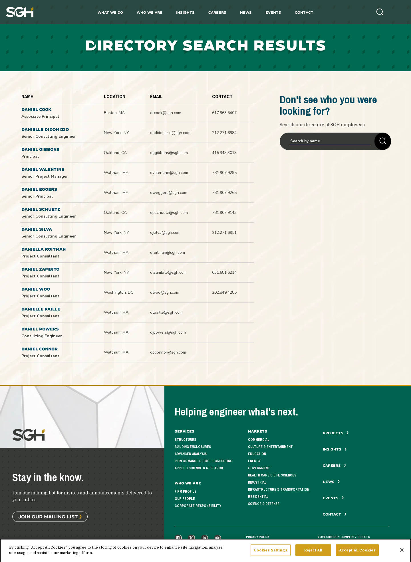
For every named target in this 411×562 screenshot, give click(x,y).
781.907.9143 (224, 212)
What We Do (110, 12)
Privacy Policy (257, 537)
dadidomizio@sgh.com (170, 132)
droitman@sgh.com (167, 252)
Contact (304, 12)
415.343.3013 (224, 152)
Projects (336, 433)
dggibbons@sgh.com (169, 152)
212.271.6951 (224, 232)
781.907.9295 (224, 172)
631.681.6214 (224, 272)
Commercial (258, 440)
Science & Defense (263, 504)
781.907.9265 (224, 192)
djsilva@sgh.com (165, 232)
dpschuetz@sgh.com (169, 212)
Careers (217, 12)
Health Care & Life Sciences (272, 475)
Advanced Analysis (191, 454)
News (246, 12)
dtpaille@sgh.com (166, 312)
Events (273, 12)
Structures (185, 440)
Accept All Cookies (357, 555)
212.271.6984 (224, 132)
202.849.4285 (224, 292)
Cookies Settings (270, 555)
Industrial (257, 482)
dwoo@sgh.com (164, 292)
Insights (185, 12)
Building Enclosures (193, 447)
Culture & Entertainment (270, 447)
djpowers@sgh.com (168, 332)
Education (257, 454)
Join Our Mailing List (48, 517)
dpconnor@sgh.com (168, 352)
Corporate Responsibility (198, 506)
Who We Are (149, 12)
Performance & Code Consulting (203, 461)
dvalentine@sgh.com (169, 172)
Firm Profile (185, 491)
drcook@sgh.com (165, 112)
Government (259, 468)
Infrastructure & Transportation (278, 489)
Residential (258, 497)
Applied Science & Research (199, 468)
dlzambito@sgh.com (168, 272)
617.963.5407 (224, 112)
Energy (254, 461)
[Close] (402, 555)
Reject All (313, 555)
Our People (185, 499)
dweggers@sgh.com (168, 192)
